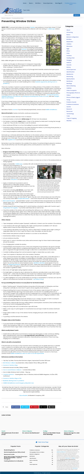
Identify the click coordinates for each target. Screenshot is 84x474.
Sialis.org (67, 457)
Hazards (3, 431)
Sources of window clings (10, 365)
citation (73, 457)
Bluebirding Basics (9, 449)
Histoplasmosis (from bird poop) (9, 433)
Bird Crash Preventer (9, 201)
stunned (24, 49)
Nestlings (45, 431)
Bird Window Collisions (9, 363)
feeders (32, 27)
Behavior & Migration (6, 18)
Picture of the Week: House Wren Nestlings (52, 433)
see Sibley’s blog (38, 279)
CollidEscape (51, 29)
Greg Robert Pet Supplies (10, 208)
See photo (14, 179)
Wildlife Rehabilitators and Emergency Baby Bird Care (18, 383)
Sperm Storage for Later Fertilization (71, 433)
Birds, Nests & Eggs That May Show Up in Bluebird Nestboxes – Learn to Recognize (15, 457)
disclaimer (75, 467)
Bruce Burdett (24, 395)
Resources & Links (9, 454)
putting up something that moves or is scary (36, 96)
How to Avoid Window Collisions (12, 370)
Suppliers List (11, 139)
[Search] (76, 15)
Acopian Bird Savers (23, 198)
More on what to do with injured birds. (33, 353)
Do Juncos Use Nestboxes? (30, 433)
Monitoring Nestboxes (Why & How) (14, 452)
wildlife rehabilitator (51, 109)
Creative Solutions (8, 374)
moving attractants (53, 94)
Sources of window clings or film (12, 378)
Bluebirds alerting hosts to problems (13, 380)
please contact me (61, 451)
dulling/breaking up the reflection (11, 96)
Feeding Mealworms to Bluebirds (13, 460)
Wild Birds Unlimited (39, 263)
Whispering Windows (14, 264)
